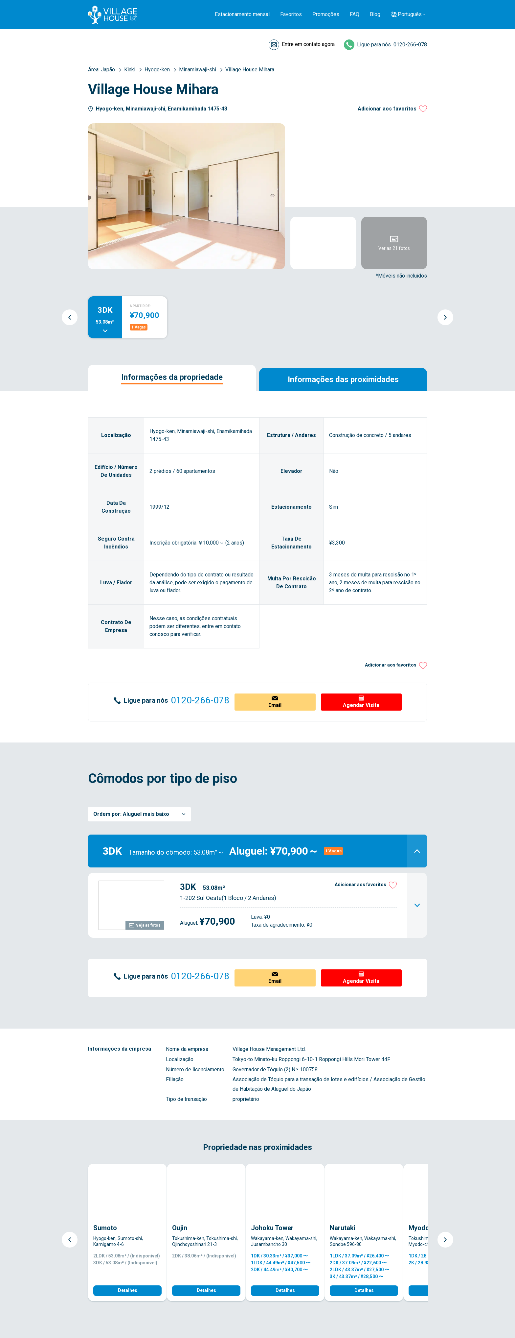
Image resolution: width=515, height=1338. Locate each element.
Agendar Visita (361, 705)
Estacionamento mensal (242, 14)
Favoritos (291, 14)
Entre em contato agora (308, 44)
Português (410, 14)
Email (274, 705)
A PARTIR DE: (140, 306)
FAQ (354, 14)
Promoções (325, 14)
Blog (375, 14)
